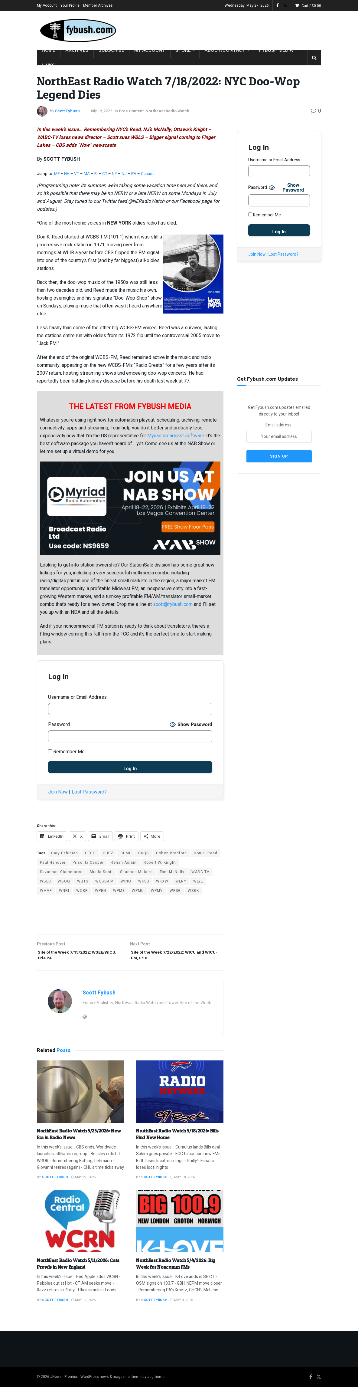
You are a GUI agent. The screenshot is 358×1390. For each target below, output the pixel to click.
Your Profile (70, 5)
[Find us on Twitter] (318, 1380)
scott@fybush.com (173, 604)
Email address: (279, 431)
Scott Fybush (67, 111)
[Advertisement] (250, 29)
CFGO (90, 853)
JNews (56, 1380)
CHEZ (108, 853)
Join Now (58, 792)
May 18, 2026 (183, 1180)
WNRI (64, 890)
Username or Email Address (77, 697)
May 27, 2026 (83, 1180)
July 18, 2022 (101, 111)
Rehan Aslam (124, 862)
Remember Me (66, 751)
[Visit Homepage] (78, 30)
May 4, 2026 (182, 1303)
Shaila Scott (101, 872)
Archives (77, 50)
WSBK (193, 890)
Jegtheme (155, 1380)
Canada (148, 174)
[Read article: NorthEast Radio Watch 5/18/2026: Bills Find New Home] (179, 1095)
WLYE (198, 881)
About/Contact (225, 50)
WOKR (82, 890)
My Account (47, 5)
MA (87, 174)
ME (57, 174)
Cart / (311, 5)
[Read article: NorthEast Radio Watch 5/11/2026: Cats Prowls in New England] (80, 1224)
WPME (119, 890)
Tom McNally (172, 872)
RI (96, 174)
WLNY (180, 881)
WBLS (45, 881)
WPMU (138, 890)
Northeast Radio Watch (167, 111)
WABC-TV (200, 872)
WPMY (157, 890)
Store (183, 50)
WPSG (175, 890)
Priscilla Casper (88, 862)
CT (104, 174)
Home (48, 50)
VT (76, 174)
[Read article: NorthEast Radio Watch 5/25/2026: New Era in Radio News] (80, 1095)
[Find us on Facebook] (310, 1380)
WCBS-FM (104, 881)
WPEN (100, 890)
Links (48, 65)
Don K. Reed (205, 853)
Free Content (131, 111)
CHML (125, 853)
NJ (125, 174)
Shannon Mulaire (136, 872)
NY (114, 174)
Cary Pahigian (64, 853)
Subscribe (111, 50)
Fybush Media (276, 50)
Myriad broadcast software (175, 435)
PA (133, 174)
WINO (126, 881)
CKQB (143, 853)
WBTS (82, 881)
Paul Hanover (53, 862)
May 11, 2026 (83, 1303)
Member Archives (98, 5)
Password (59, 724)
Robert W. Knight (160, 862)
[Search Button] (314, 57)
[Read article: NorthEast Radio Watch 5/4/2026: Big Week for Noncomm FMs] (179, 1224)
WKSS (143, 881)
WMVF (46, 890)
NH (67, 174)
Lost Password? (89, 792)
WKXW (162, 881)
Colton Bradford (171, 853)
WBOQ (64, 881)
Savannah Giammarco (61, 872)
